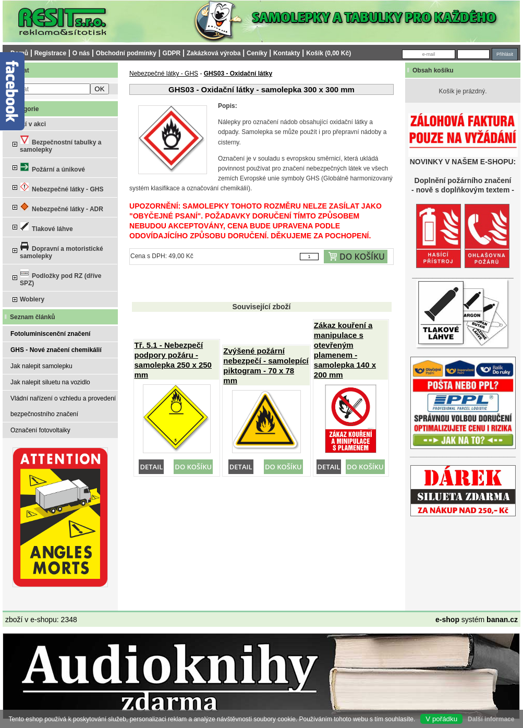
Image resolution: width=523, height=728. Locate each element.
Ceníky (257, 53)
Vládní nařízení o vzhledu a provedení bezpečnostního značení (63, 406)
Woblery (32, 299)
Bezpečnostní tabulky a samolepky (60, 144)
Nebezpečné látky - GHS (61, 187)
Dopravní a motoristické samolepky (61, 250)
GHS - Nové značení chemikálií (56, 350)
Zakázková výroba (213, 53)
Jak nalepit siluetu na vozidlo (50, 382)
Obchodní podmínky (126, 53)
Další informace (491, 719)
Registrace (50, 53)
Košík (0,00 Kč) (328, 53)
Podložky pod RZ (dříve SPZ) (60, 278)
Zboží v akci (28, 124)
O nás (81, 53)
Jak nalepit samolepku (41, 366)
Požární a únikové (52, 167)
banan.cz (502, 619)
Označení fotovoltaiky (40, 430)
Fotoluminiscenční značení (50, 333)
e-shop (447, 619)
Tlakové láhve (46, 227)
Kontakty (286, 53)
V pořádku (441, 719)
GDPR (172, 53)
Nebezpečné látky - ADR (61, 207)
